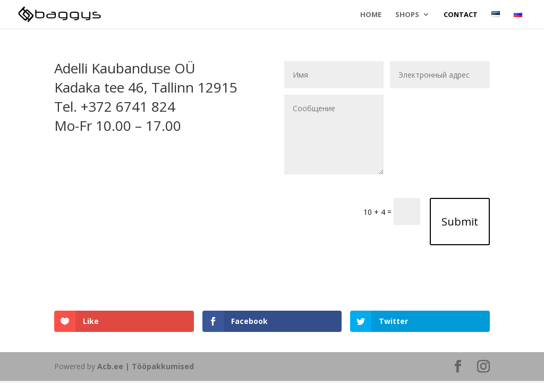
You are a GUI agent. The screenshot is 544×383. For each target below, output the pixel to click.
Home (370, 15)
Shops (407, 15)
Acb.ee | (114, 366)
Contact (461, 15)
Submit (459, 221)
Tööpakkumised (163, 366)
